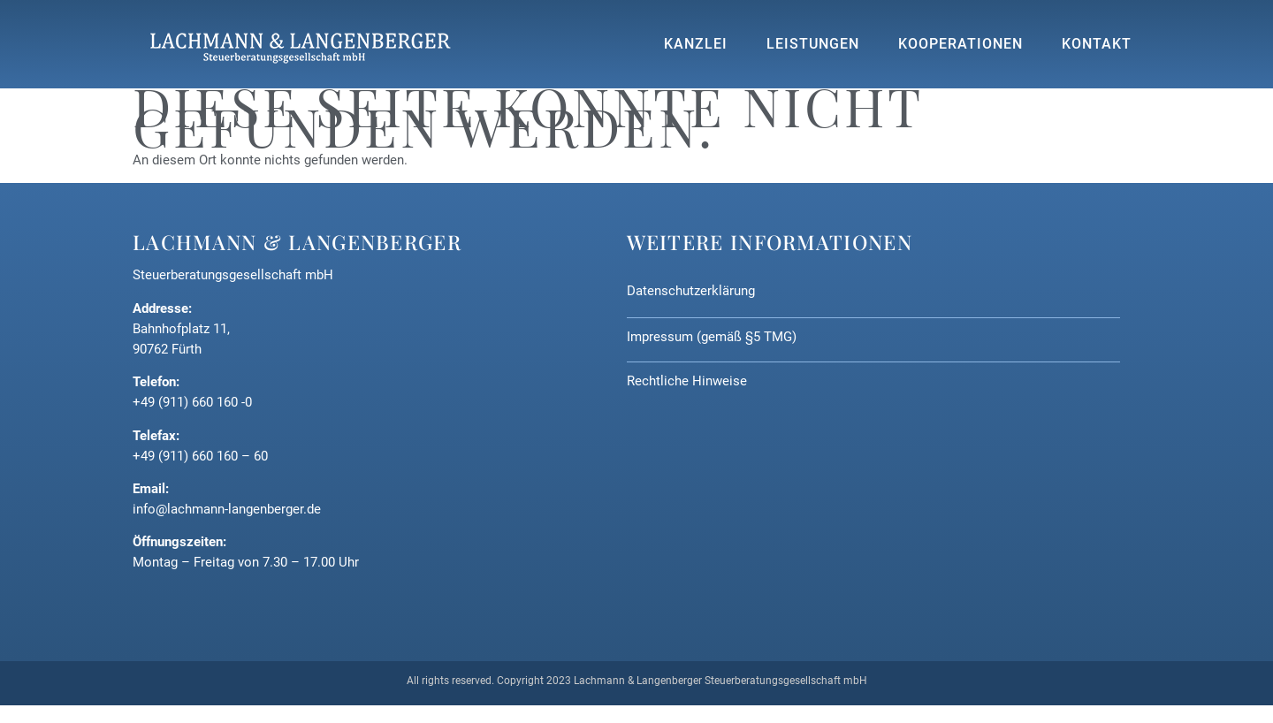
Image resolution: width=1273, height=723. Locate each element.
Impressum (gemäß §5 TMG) (712, 337)
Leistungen (812, 44)
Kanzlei (696, 44)
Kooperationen (960, 44)
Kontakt (1097, 44)
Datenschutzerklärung (691, 291)
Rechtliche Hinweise (687, 381)
